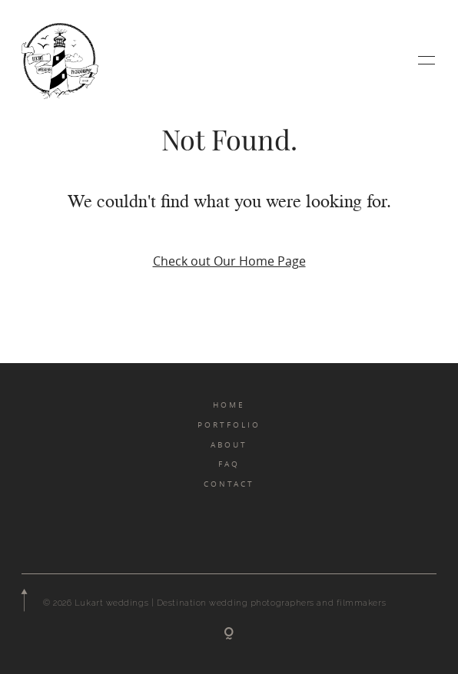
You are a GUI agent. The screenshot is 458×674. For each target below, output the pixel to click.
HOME (229, 404)
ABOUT (229, 444)
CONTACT (229, 483)
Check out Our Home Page (229, 261)
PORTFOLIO (229, 424)
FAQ (229, 463)
